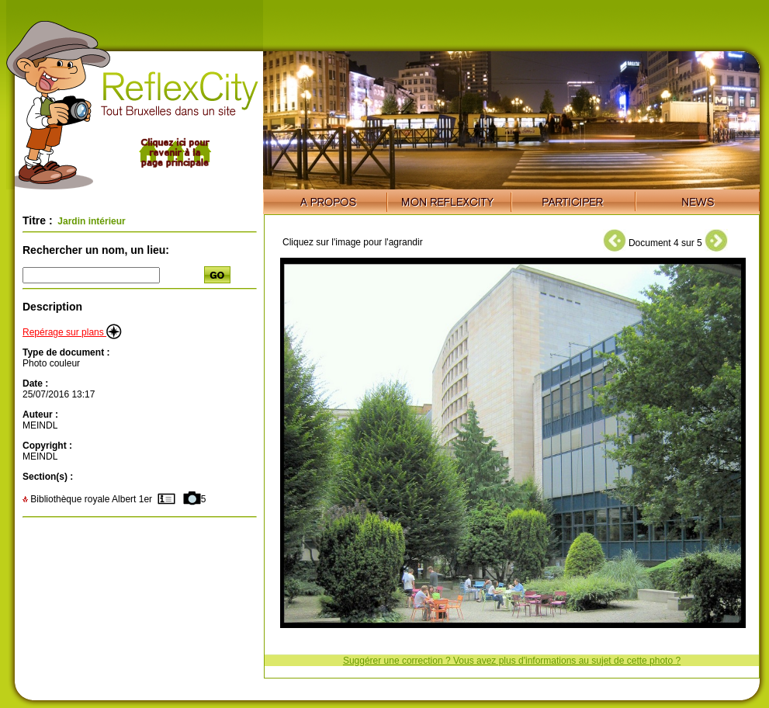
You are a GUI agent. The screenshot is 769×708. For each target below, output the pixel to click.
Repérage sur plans (72, 332)
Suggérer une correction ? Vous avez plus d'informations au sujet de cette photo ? (512, 660)
